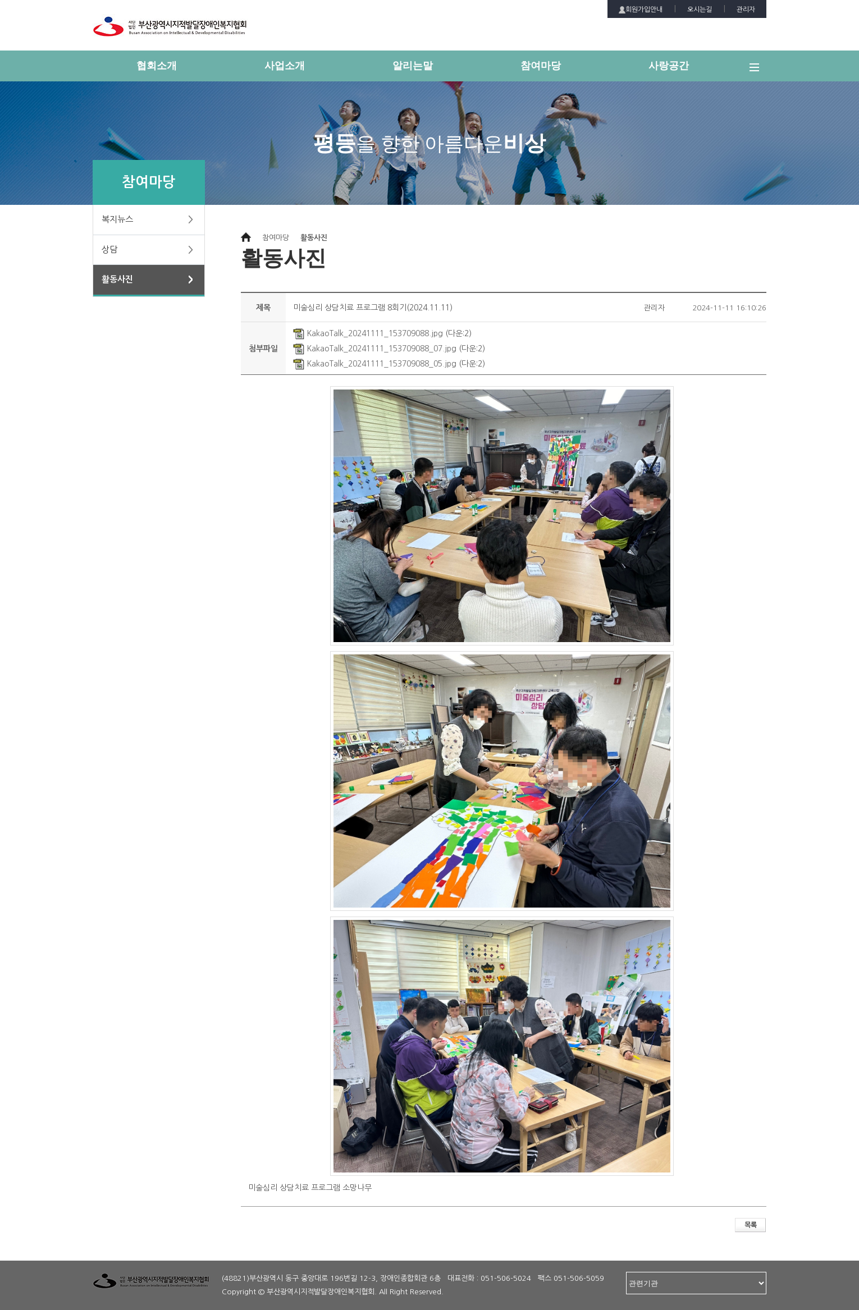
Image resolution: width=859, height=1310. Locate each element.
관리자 (746, 9)
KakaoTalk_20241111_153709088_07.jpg (374, 348)
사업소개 (284, 65)
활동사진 (117, 279)
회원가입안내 (640, 9)
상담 (109, 249)
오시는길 (699, 9)
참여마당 (540, 65)
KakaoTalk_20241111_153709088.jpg (368, 333)
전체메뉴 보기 (758, 71)
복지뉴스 (117, 219)
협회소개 (156, 65)
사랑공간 (668, 65)
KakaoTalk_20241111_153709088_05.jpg (374, 364)
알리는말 (412, 65)
